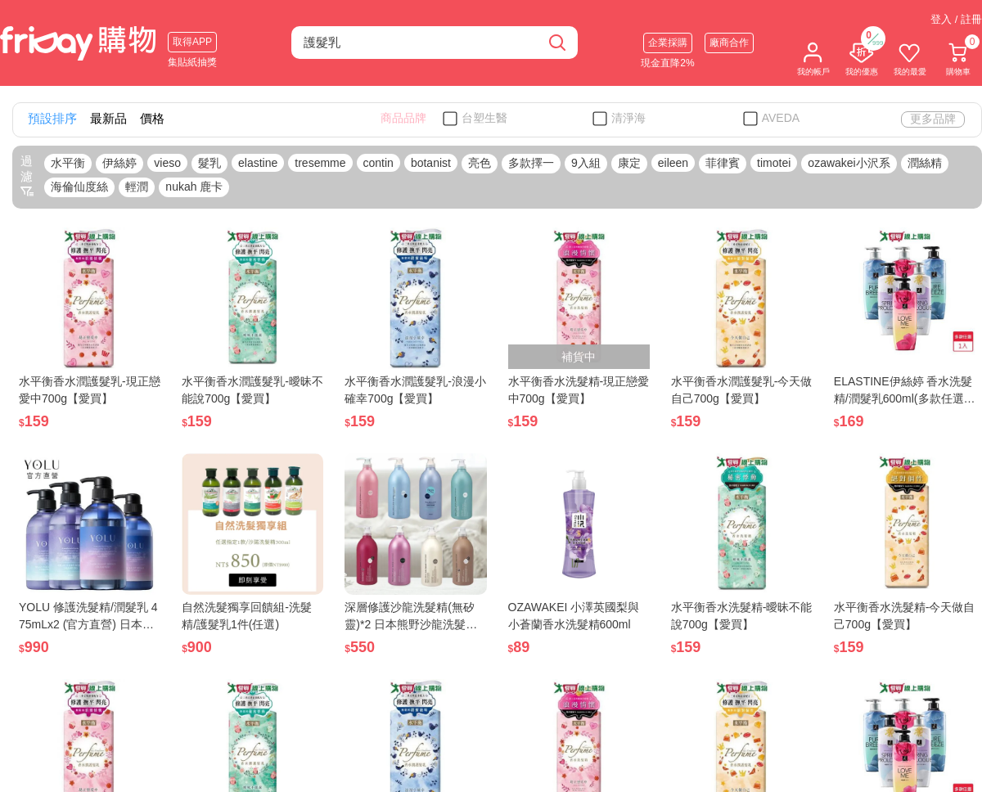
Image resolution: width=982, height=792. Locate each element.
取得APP (192, 41)
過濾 (27, 176)
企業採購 (667, 42)
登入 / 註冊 (956, 19)
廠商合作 (729, 42)
